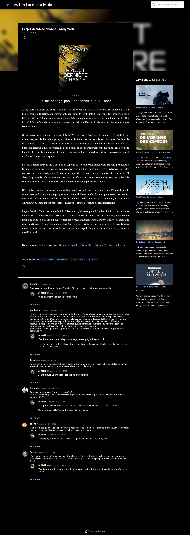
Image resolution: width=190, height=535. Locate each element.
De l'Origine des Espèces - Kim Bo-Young (153, 152)
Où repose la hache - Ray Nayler (149, 107)
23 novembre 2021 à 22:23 (48, 284)
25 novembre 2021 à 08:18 (50, 388)
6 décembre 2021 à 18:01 (56, 435)
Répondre (35, 305)
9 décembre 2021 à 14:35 (47, 452)
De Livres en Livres (114, 245)
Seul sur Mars (94, 109)
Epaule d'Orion (79, 245)
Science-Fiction (77, 260)
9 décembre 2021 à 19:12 (56, 465)
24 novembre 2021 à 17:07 (57, 293)
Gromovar (64, 245)
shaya (33, 424)
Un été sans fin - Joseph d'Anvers (150, 197)
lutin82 (33, 284)
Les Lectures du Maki (31, 4)
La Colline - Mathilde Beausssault (150, 242)
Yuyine (33, 452)
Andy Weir (36, 260)
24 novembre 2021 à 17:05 (57, 335)
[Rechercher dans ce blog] (170, 4)
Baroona (34, 388)
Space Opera (92, 260)
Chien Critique (95, 245)
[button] (23, 38)
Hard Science (62, 260)
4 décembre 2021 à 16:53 (46, 424)
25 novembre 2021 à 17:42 (57, 402)
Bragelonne (49, 260)
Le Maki (42, 293)
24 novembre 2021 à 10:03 (52, 310)
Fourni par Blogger (95, 531)
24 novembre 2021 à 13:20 (46, 360)
